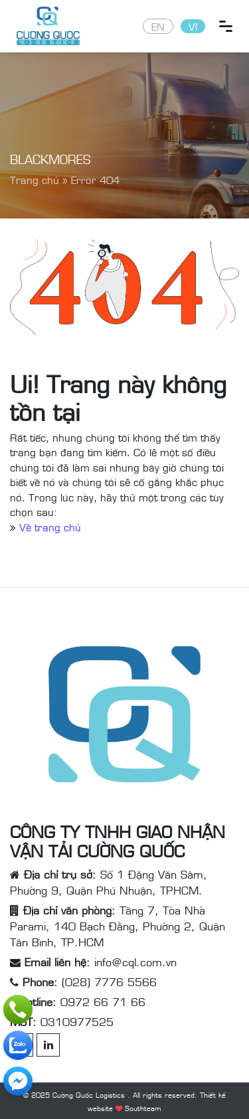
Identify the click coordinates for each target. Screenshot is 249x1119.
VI (193, 26)
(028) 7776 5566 (109, 981)
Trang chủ (34, 179)
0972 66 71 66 (102, 1001)
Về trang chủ (50, 526)
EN (158, 26)
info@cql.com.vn (135, 961)
